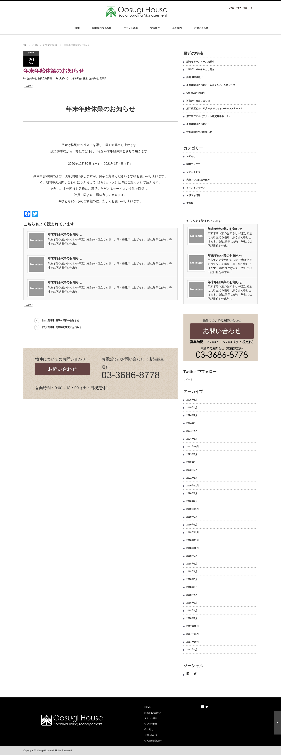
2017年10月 (192, 641)
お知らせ (37, 45)
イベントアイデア (195, 187)
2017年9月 (191, 649)
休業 (85, 78)
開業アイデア (193, 164)
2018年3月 (191, 602)
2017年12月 (192, 626)
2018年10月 (192, 548)
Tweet (28, 86)
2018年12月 (192, 532)
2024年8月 (191, 423)
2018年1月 (191, 618)
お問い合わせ (201, 28)
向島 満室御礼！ (194, 77)
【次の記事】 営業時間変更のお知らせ (61, 327)
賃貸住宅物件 (150, 724)
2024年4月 (191, 431)
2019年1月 (191, 524)
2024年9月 (191, 415)
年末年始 (77, 78)
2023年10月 (192, 446)
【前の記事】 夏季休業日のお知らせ (60, 320)
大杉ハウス (65, 78)
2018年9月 (191, 556)
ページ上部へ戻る (277, 723)
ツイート (188, 379)
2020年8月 (191, 493)
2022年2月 (191, 470)
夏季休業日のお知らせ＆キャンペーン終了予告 (211, 85)
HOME (76, 28)
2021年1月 (191, 477)
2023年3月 (191, 454)
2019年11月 (192, 509)
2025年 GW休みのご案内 (200, 69)
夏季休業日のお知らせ (198, 124)
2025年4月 (191, 407)
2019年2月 (191, 517)
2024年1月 (191, 438)
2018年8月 (191, 563)
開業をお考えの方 (101, 28)
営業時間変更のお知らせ (199, 132)
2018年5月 (191, 587)
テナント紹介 (193, 172)
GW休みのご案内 (195, 93)
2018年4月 (191, 595)
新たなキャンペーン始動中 (200, 61)
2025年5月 (191, 399)
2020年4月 (191, 501)
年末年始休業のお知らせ (65, 234)
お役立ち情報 (50, 45)
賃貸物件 (155, 28)
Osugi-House (44, 750)
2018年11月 (192, 540)
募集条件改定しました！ (199, 100)
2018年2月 (191, 610)
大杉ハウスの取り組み (198, 179)
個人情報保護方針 (153, 740)
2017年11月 (192, 634)
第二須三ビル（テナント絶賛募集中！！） (208, 116)
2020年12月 (192, 485)
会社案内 (177, 28)
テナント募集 (131, 28)
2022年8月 (191, 462)
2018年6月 (191, 579)
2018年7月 (191, 571)
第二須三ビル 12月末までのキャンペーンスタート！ (214, 108)
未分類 (189, 203)
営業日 (103, 78)
